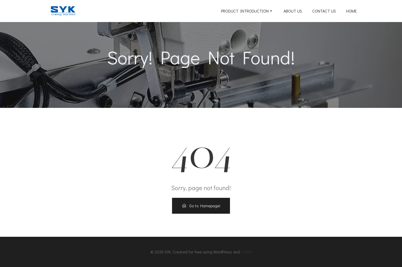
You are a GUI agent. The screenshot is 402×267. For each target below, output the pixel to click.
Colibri (246, 251)
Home (351, 11)
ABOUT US (293, 11)
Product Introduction (247, 11)
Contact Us (324, 11)
